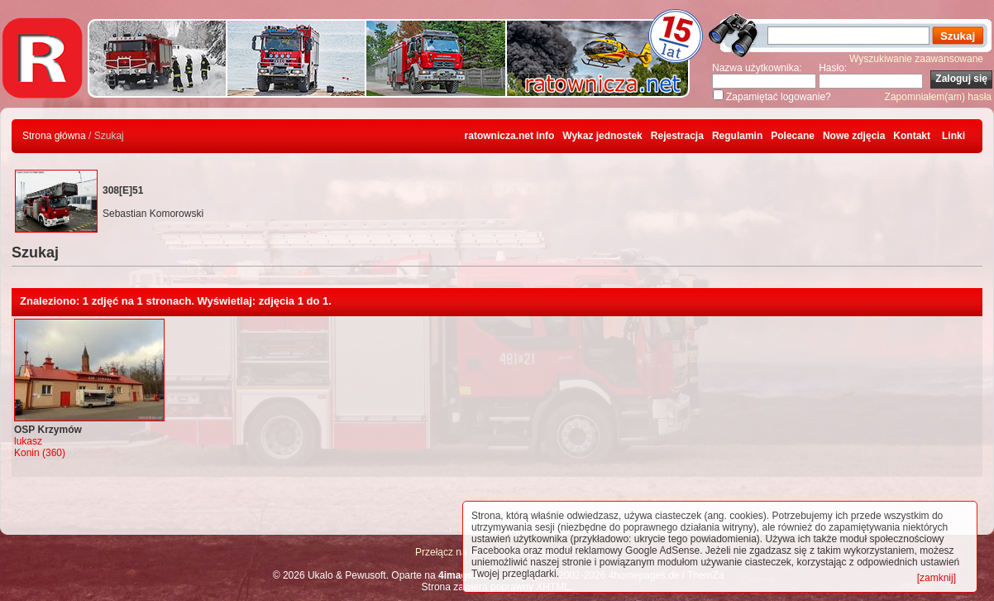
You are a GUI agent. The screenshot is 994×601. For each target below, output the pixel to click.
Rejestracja (677, 136)
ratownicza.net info (510, 136)
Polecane (793, 136)
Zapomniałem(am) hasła (938, 97)
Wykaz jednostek (602, 136)
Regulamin (737, 136)
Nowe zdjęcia (854, 136)
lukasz (28, 441)
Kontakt (911, 136)
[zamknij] (936, 578)
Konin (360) (39, 453)
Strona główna (54, 136)
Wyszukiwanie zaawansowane (916, 59)
